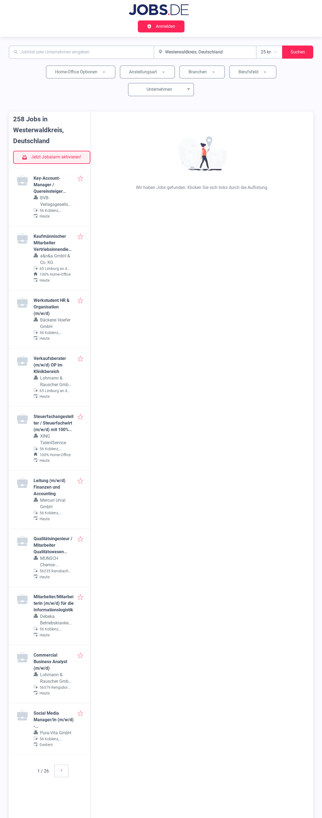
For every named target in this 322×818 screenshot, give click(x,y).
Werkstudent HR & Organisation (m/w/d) (52, 307)
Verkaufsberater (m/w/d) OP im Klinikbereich (50, 365)
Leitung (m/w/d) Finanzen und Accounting (49, 487)
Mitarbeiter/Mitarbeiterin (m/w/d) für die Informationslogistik (54, 603)
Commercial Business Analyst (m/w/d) (50, 661)
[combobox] (81, 52)
